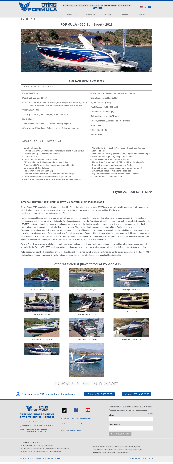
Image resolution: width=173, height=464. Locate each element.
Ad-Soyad (112, 417)
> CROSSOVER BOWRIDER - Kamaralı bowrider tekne (45, 451)
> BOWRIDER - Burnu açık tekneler (37, 448)
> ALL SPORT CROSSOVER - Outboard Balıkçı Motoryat (116, 452)
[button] (71, 15)
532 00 (75, 433)
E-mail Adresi (114, 427)
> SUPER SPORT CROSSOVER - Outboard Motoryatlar (115, 449)
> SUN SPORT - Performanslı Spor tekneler (41, 454)
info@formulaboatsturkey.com (79, 421)
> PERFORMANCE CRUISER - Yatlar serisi (110, 455)
